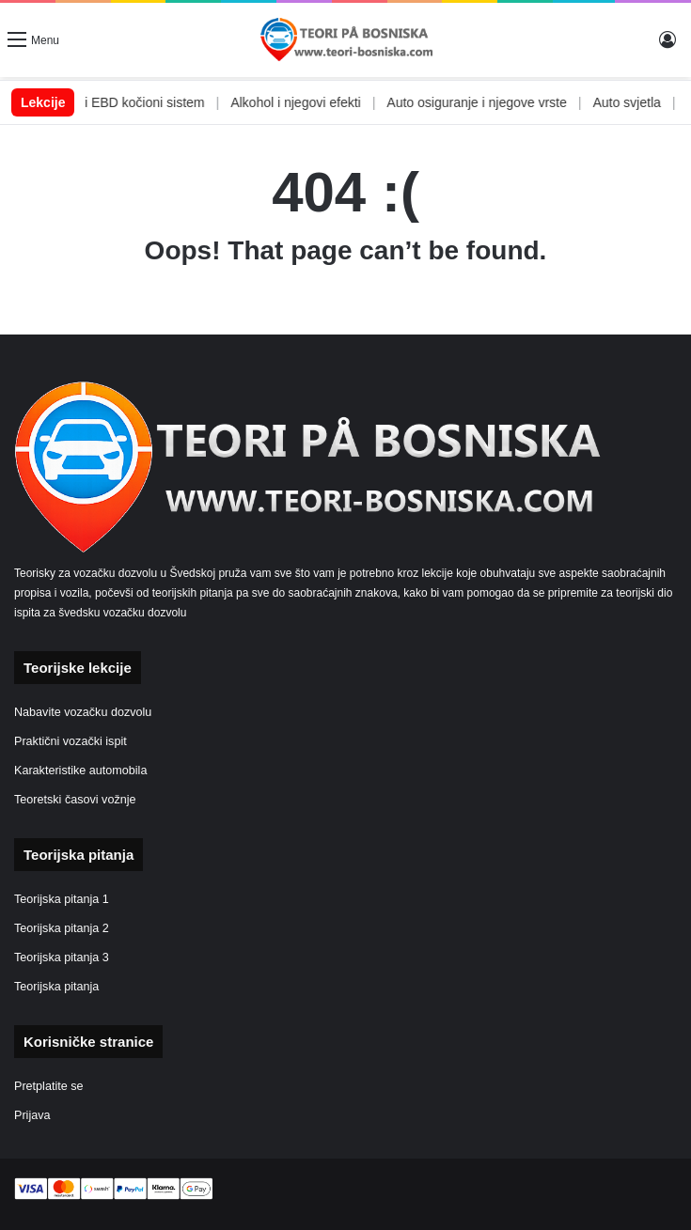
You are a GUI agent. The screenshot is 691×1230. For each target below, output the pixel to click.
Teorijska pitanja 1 (61, 899)
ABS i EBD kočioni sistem (149, 102)
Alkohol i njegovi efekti (315, 102)
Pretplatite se (49, 1086)
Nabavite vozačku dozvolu (82, 712)
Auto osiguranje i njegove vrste (496, 102)
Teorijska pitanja (56, 986)
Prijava (32, 1115)
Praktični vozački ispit (70, 741)
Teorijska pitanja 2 (61, 928)
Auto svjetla (647, 102)
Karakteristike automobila (80, 770)
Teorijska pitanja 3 (61, 957)
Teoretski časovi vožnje (75, 799)
